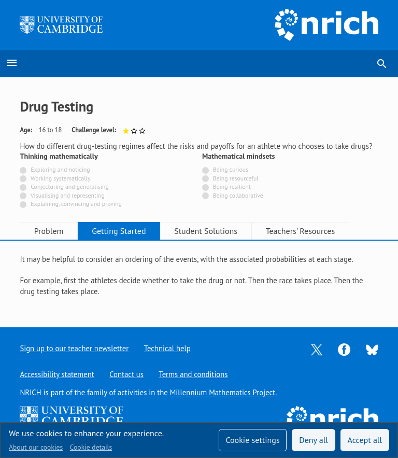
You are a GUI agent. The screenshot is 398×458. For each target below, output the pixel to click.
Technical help (167, 348)
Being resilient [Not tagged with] (232, 186)
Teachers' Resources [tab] (303, 231)
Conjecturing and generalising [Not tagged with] (69, 186)
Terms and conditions (193, 374)
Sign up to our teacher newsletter (74, 348)
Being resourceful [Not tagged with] (236, 178)
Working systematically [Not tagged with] (61, 178)
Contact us (126, 374)
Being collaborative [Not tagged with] (238, 195)
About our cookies (36, 447)
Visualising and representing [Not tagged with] (68, 195)
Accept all (365, 440)
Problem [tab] (49, 231)
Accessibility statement (57, 374)
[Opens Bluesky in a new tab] (372, 349)
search (382, 64)
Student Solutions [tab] (208, 231)
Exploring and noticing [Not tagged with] (60, 169)
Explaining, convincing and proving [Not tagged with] (76, 203)
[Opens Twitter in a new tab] (316, 349)
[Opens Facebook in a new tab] (344, 349)
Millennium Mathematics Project (223, 392)
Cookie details (91, 447)
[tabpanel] (199, 275)
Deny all (313, 440)
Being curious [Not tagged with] (230, 169)
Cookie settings (252, 440)
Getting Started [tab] (120, 231)
